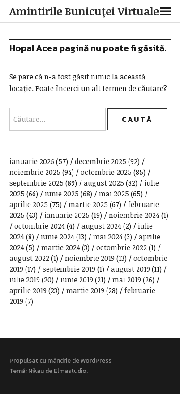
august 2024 (101, 226)
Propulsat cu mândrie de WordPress (60, 360)
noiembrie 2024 (134, 215)
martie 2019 (85, 290)
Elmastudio (70, 371)
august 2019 (130, 269)
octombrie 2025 (106, 172)
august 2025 (104, 183)
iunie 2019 (76, 280)
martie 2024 (60, 247)
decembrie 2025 (100, 161)
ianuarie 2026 (31, 161)
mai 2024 (108, 237)
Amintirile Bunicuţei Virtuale (84, 11)
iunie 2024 (57, 237)
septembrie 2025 (36, 183)
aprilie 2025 (28, 204)
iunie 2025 (62, 194)
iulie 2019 (24, 280)
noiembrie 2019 (90, 258)
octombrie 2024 (39, 226)
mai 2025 (114, 194)
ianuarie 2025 (67, 215)
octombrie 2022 (121, 247)
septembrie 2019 (69, 269)
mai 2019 (126, 280)
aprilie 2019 (28, 290)
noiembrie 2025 (34, 172)
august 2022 (29, 258)
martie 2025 (88, 204)
